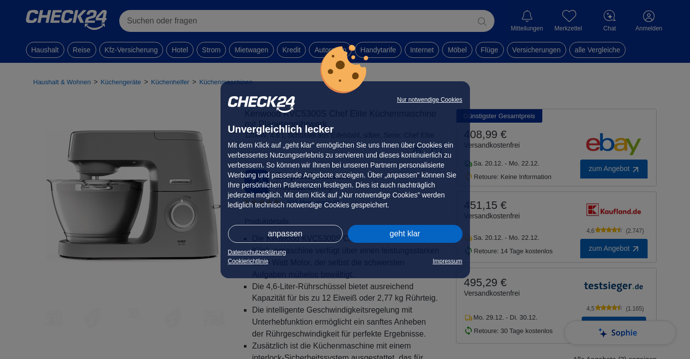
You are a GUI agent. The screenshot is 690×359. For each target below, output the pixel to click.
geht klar (405, 233)
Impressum (447, 261)
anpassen (285, 233)
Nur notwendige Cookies (429, 99)
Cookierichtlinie (248, 261)
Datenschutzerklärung (257, 252)
